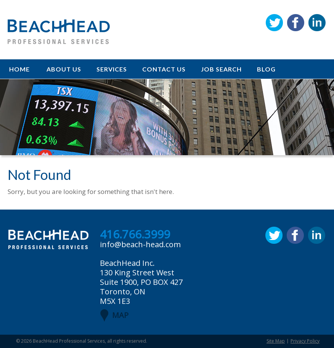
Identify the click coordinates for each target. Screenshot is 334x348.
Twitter (274, 22)
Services (111, 69)
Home (19, 69)
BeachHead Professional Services (69, 341)
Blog (266, 69)
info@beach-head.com (140, 244)
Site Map (276, 341)
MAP (120, 315)
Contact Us (164, 69)
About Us (64, 69)
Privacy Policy (305, 341)
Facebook (295, 22)
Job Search (221, 69)
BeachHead (59, 31)
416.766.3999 (135, 235)
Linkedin (317, 22)
